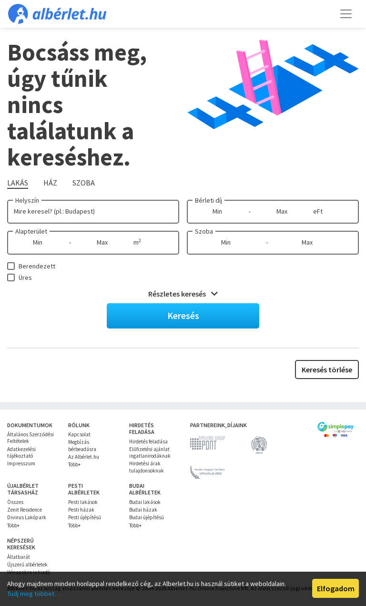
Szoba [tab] (83, 182)
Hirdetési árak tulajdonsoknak (146, 466)
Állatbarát (18, 557)
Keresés (183, 315)
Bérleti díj (208, 200)
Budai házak (143, 509)
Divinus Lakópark (26, 517)
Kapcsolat (79, 434)
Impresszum (21, 463)
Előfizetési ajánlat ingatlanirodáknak (150, 452)
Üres (25, 277)
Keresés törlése (327, 369)
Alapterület (31, 231)
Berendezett (37, 266)
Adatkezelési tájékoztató (21, 452)
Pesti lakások (83, 502)
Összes (15, 502)
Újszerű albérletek (27, 564)
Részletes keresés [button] (183, 293)
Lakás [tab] (17, 182)
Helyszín (27, 200)
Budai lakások (145, 502)
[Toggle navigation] (346, 14)
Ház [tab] (50, 182)
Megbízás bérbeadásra (82, 445)
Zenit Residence (24, 509)
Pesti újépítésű (84, 517)
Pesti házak (81, 509)
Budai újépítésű (146, 517)
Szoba (204, 231)
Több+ (74, 464)
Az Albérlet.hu (83, 456)
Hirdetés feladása (148, 441)
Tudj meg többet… (34, 593)
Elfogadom (336, 588)
